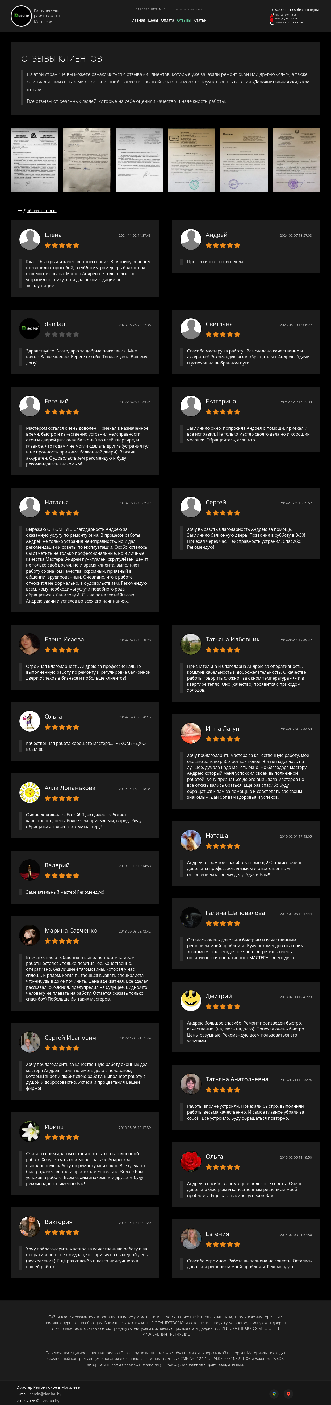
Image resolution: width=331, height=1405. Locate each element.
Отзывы (184, 20)
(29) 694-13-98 (291, 12)
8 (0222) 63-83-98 (296, 25)
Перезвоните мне (141, 8)
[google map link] (261, 1392)
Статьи (203, 20)
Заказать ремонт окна (186, 8)
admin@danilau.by (45, 1391)
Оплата (165, 20)
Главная (130, 20)
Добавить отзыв (40, 207)
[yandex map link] (285, 1392)
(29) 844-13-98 (291, 18)
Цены (148, 20)
